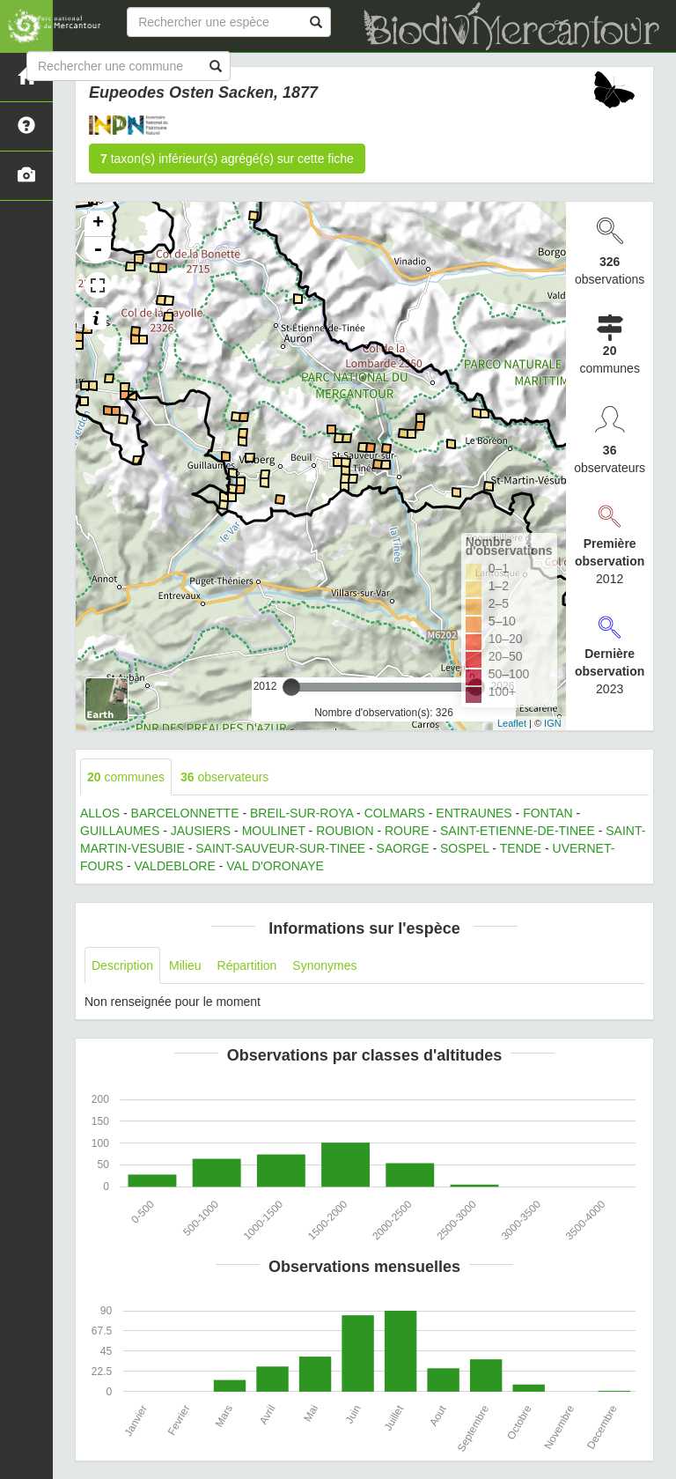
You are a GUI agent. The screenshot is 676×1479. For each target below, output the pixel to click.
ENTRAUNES (473, 813)
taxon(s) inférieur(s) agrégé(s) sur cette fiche (227, 159)
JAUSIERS (201, 831)
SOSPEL (464, 848)
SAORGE (403, 848)
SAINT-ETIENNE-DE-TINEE (517, 831)
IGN (553, 723)
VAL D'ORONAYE (275, 866)
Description (122, 965)
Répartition (247, 965)
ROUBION (344, 831)
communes (126, 777)
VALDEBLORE (174, 866)
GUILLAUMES (119, 831)
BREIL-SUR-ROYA (301, 813)
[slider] (291, 687)
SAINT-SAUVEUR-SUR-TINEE (280, 848)
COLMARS (394, 813)
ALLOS (100, 813)
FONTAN (548, 813)
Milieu (185, 965)
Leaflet (511, 723)
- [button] (98, 250)
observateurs (224, 777)
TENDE (520, 848)
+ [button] (98, 224)
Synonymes (324, 965)
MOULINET (273, 831)
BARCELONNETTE (185, 813)
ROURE (407, 831)
